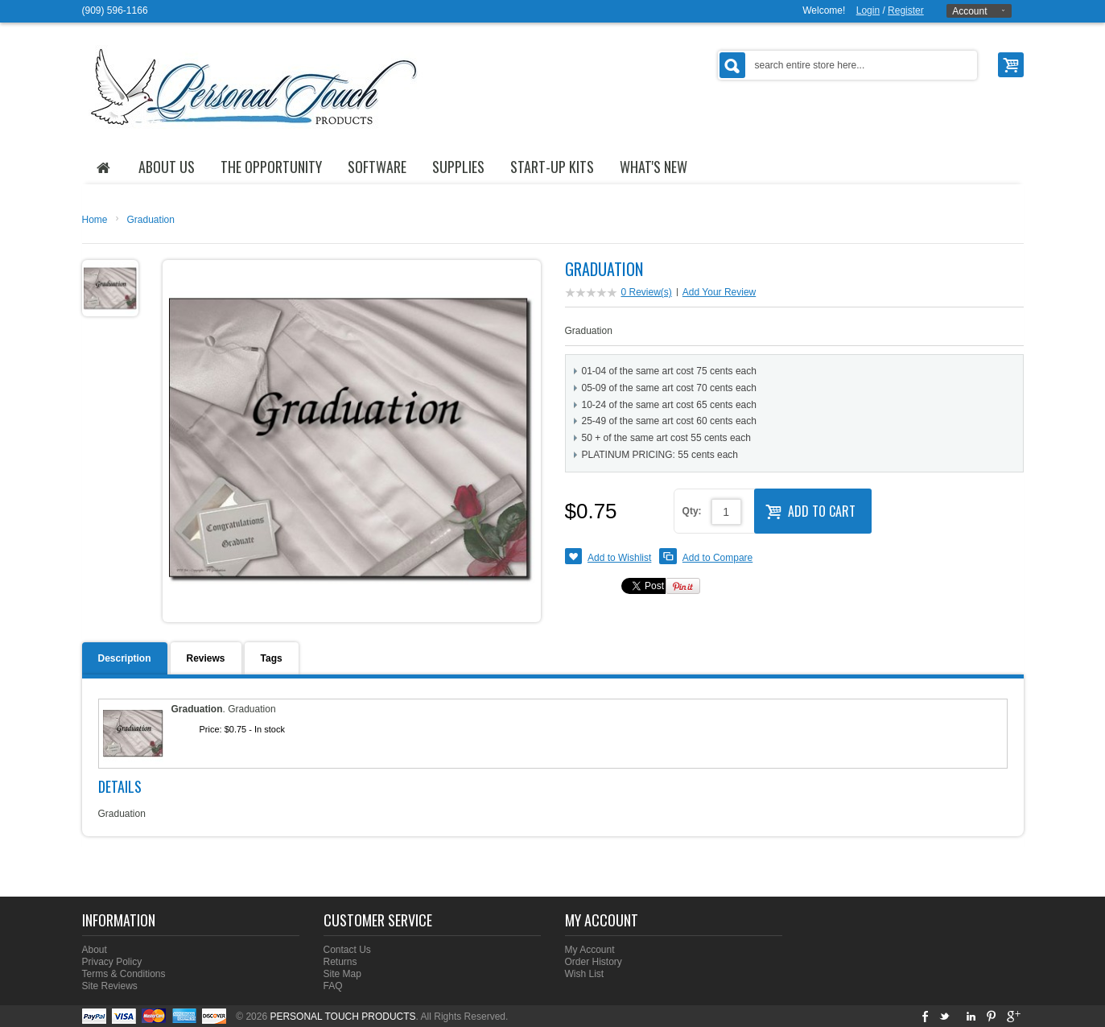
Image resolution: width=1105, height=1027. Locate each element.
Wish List (584, 974)
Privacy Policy (112, 961)
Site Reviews (110, 986)
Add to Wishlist (619, 557)
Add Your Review (719, 292)
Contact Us (347, 949)
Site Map (342, 974)
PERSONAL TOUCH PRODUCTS (342, 1016)
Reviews (206, 658)
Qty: (692, 511)
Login (868, 10)
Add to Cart (810, 509)
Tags (271, 658)
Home (95, 219)
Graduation (151, 219)
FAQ (333, 986)
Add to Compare (717, 557)
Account (969, 11)
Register (906, 10)
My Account (590, 949)
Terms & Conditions (124, 974)
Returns (340, 961)
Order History (593, 961)
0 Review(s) (646, 292)
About (94, 949)
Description (124, 658)
